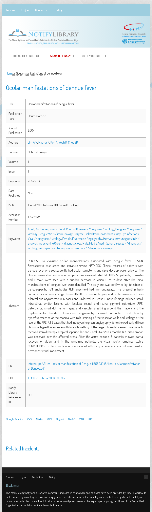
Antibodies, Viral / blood (50, 229)
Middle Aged (96, 243)
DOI (29, 419)
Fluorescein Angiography (87, 239)
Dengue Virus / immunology (56, 234)
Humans (108, 239)
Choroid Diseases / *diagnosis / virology (90, 229)
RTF (49, 419)
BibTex (39, 419)
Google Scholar (14, 419)
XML (82, 419)
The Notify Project (26, 56)
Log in (25, 10)
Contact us (41, 10)
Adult (31, 229)
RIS (90, 419)
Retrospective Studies (52, 248)
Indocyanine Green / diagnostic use (60, 243)
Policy (58, 10)
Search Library (61, 56)
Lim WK (32, 142)
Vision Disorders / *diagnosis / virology (89, 248)
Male (85, 243)
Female (66, 239)
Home (9, 73)
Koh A (54, 142)
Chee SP (73, 142)
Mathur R (43, 142)
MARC (71, 419)
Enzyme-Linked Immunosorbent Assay (97, 234)
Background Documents (28, 75)
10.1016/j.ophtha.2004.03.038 (46, 378)
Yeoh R (63, 142)
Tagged (60, 419)
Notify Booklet (92, 56)
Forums (10, 10)
